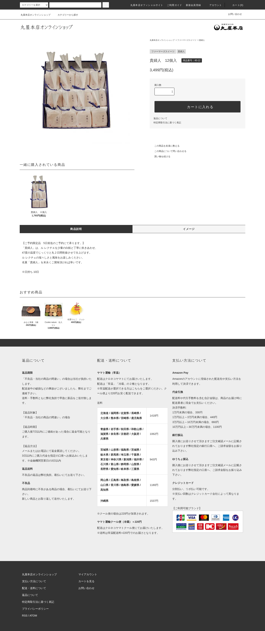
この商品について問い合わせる (168, 151)
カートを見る (86, 581)
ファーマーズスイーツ (186, 40)
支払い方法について (34, 581)
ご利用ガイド (174, 5)
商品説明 (76, 228)
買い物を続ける (160, 156)
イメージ (189, 228)
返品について (160, 118)
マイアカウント (87, 574)
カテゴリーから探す (65, 15)
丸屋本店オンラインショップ (35, 15)
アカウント (213, 5)
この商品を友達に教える (165, 146)
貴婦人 (202, 40)
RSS (25, 615)
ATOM (33, 615)
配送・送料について (34, 588)
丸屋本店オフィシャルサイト (146, 5)
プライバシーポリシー (35, 608)
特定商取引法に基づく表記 (167, 122)
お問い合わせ (235, 14)
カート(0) (235, 5)
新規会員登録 (193, 5)
